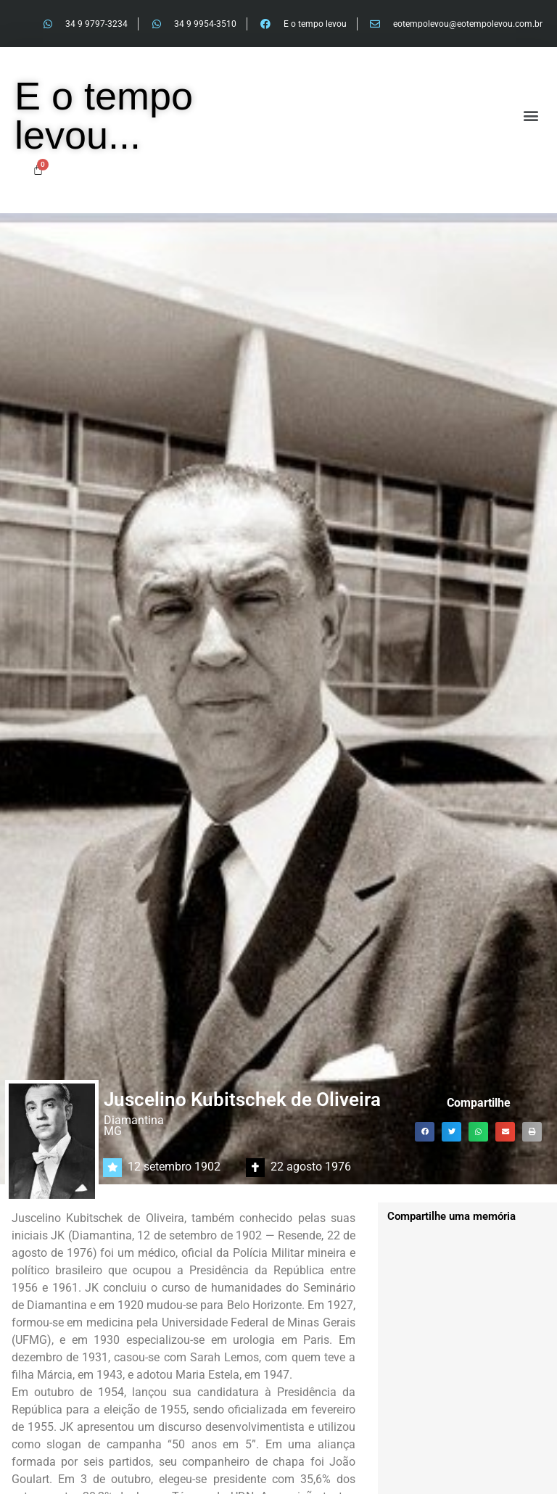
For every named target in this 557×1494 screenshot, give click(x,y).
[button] (530, 116)
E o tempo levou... (104, 115)
